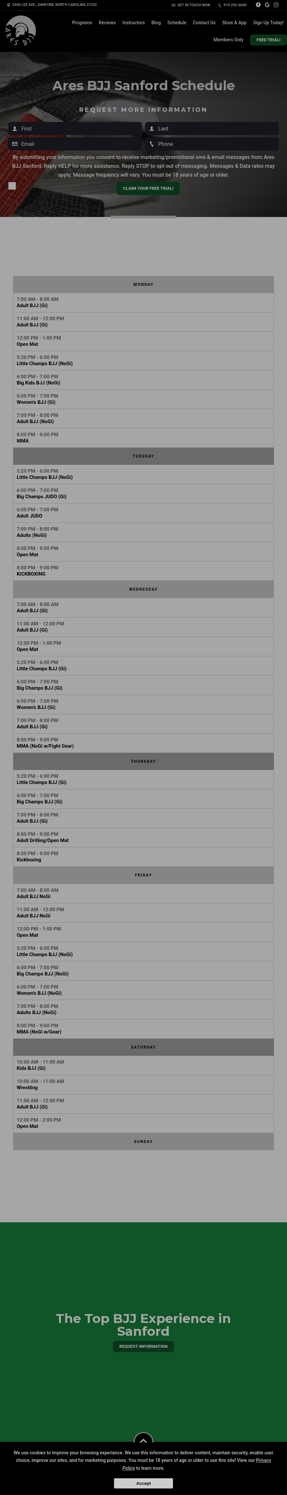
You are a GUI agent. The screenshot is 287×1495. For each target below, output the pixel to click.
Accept (143, 1483)
